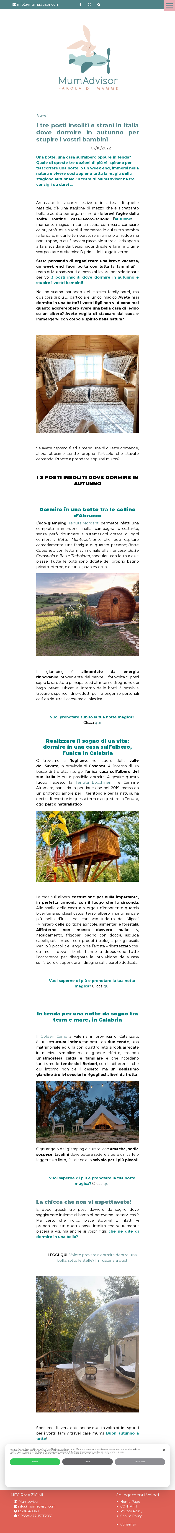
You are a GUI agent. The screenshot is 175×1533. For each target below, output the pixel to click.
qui (98, 722)
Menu (169, 5)
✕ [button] (164, 1450)
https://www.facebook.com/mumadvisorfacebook (80, 4)
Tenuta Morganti (84, 523)
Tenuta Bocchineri (93, 782)
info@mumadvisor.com (36, 4)
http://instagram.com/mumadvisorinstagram (89, 4)
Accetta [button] (35, 1462)
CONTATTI (128, 1506)
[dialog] (87, 1465)
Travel (41, 115)
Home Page (130, 1502)
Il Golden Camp (51, 1036)
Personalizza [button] (140, 1462)
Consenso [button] (128, 1524)
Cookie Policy (131, 1516)
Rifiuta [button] (87, 1462)
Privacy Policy (131, 1511)
